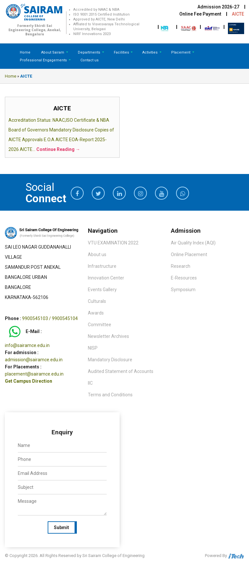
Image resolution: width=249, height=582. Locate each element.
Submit (61, 527)
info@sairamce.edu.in (27, 345)
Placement (181, 52)
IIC (90, 383)
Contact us (89, 60)
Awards (96, 313)
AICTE (238, 14)
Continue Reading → (58, 149)
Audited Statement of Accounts (120, 371)
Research (180, 266)
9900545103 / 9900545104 (50, 318)
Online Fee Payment (200, 14)
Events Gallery (102, 289)
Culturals (97, 301)
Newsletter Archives (108, 336)
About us (97, 254)
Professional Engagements (44, 60)
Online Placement (189, 254)
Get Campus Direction (28, 381)
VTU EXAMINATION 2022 (113, 242)
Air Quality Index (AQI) (193, 242)
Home (25, 52)
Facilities (122, 52)
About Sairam (52, 52)
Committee (99, 324)
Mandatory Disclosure (110, 359)
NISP (93, 348)
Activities (150, 52)
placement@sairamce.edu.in (34, 374)
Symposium (183, 289)
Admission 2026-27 (218, 6)
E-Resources (184, 277)
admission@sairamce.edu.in (34, 359)
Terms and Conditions (110, 394)
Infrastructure (102, 266)
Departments (89, 52)
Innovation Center (106, 277)
